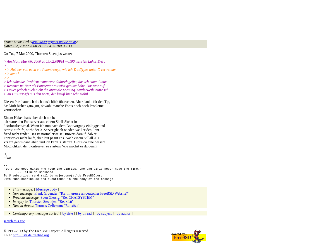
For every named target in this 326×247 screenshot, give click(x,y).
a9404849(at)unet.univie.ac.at (54, 42)
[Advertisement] (86, 14)
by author (123, 217)
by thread (85, 217)
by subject (104, 217)
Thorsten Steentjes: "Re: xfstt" (51, 205)
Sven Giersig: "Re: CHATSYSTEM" (67, 201)
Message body (46, 193)
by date (67, 217)
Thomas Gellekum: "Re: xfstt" (57, 209)
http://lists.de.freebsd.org (31, 238)
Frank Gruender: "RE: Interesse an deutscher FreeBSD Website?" (81, 197)
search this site (14, 224)
